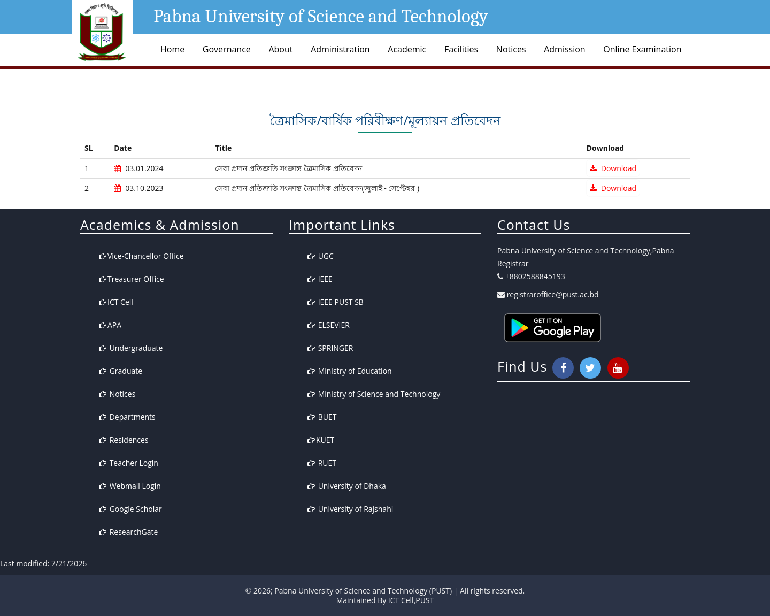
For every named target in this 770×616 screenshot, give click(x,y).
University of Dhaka (346, 486)
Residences (124, 440)
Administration (340, 49)
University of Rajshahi (350, 509)
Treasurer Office (131, 279)
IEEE (320, 279)
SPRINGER (330, 348)
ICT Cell (116, 302)
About (280, 49)
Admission (564, 49)
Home (172, 49)
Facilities (461, 49)
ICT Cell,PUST (411, 600)
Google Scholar (130, 509)
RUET (321, 463)
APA (110, 325)
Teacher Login (128, 463)
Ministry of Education (349, 371)
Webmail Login (130, 486)
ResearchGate (128, 532)
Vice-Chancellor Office (141, 256)
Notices (511, 49)
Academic (407, 49)
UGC (320, 256)
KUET (320, 440)
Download (613, 168)
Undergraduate (131, 348)
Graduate (120, 371)
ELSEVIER (328, 325)
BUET (321, 417)
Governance (227, 49)
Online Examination (642, 49)
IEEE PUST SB (335, 302)
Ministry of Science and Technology (373, 394)
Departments (127, 417)
